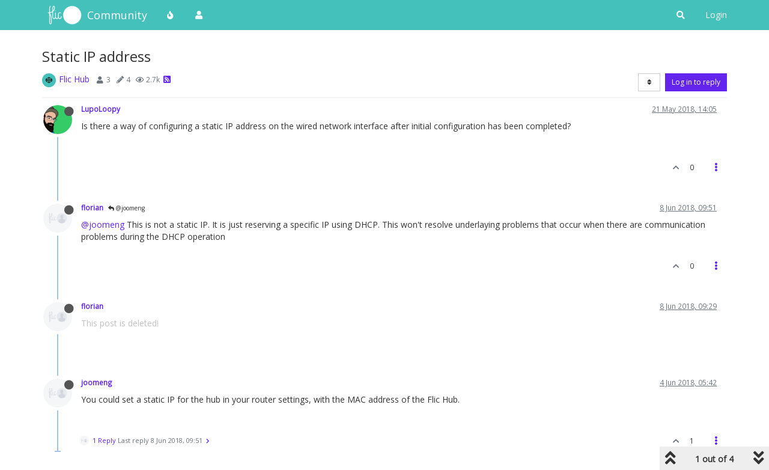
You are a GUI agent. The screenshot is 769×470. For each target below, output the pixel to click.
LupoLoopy (100, 109)
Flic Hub (74, 79)
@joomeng (126, 208)
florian (92, 207)
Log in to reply (696, 82)
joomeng (96, 382)
